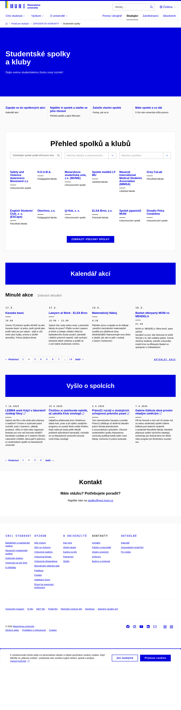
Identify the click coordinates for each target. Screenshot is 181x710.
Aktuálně (129, 578)
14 (70, 401)
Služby (66, 603)
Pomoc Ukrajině (112, 15)
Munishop (90, 651)
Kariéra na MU (70, 594)
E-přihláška (10, 610)
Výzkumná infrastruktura (45, 603)
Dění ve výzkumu (42, 589)
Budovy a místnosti (101, 603)
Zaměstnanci (150, 15)
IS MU (30, 651)
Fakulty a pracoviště (101, 589)
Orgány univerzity (100, 594)
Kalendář (125, 585)
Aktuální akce (165, 401)
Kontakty (96, 585)
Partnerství (68, 599)
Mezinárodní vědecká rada (46, 608)
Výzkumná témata (42, 599)
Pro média (126, 594)
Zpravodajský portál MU (132, 589)
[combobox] (86, 156)
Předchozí (12, 402)
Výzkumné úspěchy (43, 594)
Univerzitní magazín (14, 651)
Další (79, 402)
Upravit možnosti (20, 705)
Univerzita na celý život (16, 605)
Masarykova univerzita (23, 668)
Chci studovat (18, 578)
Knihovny (96, 599)
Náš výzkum (40, 585)
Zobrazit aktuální (49, 337)
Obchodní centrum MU (71, 651)
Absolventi (169, 15)
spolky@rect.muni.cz (100, 542)
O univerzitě (75, 578)
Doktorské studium (14, 600)
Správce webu (12, 672)
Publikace (39, 613)
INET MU (40, 651)
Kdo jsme (67, 585)
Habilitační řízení (42, 622)
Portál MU (53, 651)
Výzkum (40, 578)
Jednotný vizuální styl (108, 651)
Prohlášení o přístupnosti (34, 672)
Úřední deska (69, 589)
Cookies (53, 672)
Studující (132, 15)
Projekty (38, 617)
